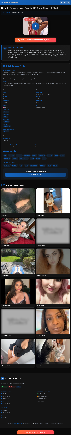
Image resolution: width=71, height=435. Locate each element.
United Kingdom (24, 158)
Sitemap (4, 410)
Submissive (7, 158)
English (34, 155)
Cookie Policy (5, 403)
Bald (5, 155)
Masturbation (33, 165)
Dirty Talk (14, 165)
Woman (38, 158)
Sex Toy (55, 165)
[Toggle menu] (2, 2)
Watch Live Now (35, 175)
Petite (56, 155)
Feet (21, 165)
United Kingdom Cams (17, 12)
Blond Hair (11, 155)
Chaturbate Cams (42, 393)
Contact (4, 417)
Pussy (49, 165)
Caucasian (27, 155)
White (32, 158)
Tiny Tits (15, 158)
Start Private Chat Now (35, 432)
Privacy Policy (5, 396)
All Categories (5, 412)
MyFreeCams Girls (42, 396)
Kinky (26, 165)
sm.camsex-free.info (17, 423)
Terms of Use (5, 398)
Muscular (49, 155)
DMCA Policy (5, 401)
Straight (62, 155)
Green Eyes (42, 155)
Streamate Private (42, 398)
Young (44, 158)
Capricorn (19, 155)
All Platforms (40, 401)
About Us (4, 393)
